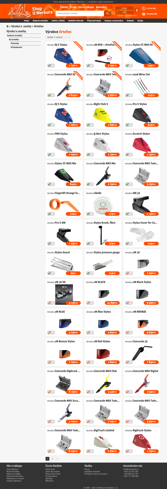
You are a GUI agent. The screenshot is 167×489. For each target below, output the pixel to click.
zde (86, 2)
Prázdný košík (152, 14)
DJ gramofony (51, 476)
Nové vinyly (50, 469)
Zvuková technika (40, 20)
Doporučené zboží (53, 474)
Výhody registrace (13, 481)
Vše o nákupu (86, 7)
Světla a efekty (58, 20)
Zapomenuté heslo (131, 15)
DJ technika (14, 39)
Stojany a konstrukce (113, 20)
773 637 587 (151, 8)
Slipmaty (49, 478)
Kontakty (101, 7)
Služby (140, 20)
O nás (73, 7)
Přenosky (15, 43)
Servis (87, 469)
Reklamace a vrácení (15, 478)
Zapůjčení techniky (92, 472)
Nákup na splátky (13, 474)
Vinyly (26, 20)
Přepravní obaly (94, 20)
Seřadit (58, 37)
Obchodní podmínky (14, 476)
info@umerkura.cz (130, 469)
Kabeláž (130, 20)
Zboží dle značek (52, 472)
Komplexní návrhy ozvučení (95, 474)
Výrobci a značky (21, 26)
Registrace (120, 15)
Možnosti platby (12, 472)
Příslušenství (16, 47)
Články (64, 7)
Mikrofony (49, 481)
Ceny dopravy (12, 469)
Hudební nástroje (75, 20)
